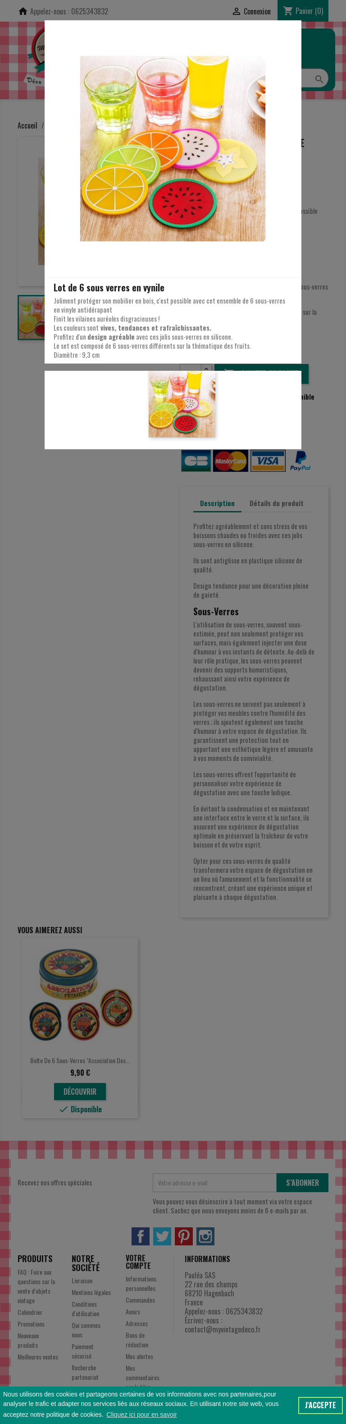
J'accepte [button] (320, 1405)
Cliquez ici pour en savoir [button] (141, 1414)
